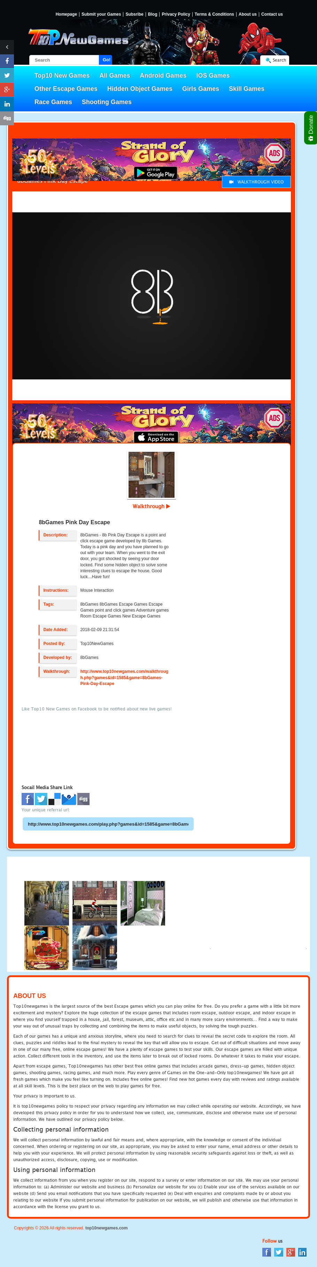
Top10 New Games (62, 75)
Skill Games (246, 88)
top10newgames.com (106, 1228)
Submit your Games (101, 14)
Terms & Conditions (214, 14)
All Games (115, 75)
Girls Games (200, 88)
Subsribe (134, 14)
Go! (106, 59)
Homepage (66, 14)
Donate (311, 128)
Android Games (163, 75)
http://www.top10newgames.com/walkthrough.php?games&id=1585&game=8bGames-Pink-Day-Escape (124, 677)
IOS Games (213, 75)
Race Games (53, 102)
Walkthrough (151, 506)
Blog (152, 14)
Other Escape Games (66, 88)
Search (279, 60)
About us (248, 14)
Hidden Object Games (139, 88)
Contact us (272, 14)
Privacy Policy (176, 14)
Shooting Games (107, 102)
